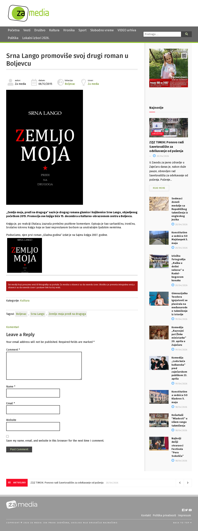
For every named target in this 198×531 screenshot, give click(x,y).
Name (10, 386)
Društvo (39, 30)
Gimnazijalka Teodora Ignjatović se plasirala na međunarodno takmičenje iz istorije (180, 304)
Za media (93, 84)
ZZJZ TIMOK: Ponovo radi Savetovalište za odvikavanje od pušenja (166, 146)
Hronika (69, 30)
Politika (13, 38)
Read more (159, 188)
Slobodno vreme (102, 30)
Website (11, 420)
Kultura (54, 30)
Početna (14, 30)
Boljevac (70, 84)
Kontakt (146, 515)
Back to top (182, 523)
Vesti (26, 30)
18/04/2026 (179, 407)
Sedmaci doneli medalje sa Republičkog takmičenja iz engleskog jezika (180, 209)
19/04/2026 (179, 319)
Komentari (12, 327)
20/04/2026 (161, 156)
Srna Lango (37, 314)
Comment (13, 349)
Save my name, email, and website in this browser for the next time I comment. (55, 440)
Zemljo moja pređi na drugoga (67, 314)
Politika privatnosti (164, 515)
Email (10, 403)
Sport (82, 30)
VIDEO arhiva (127, 30)
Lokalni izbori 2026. (36, 38)
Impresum (184, 515)
